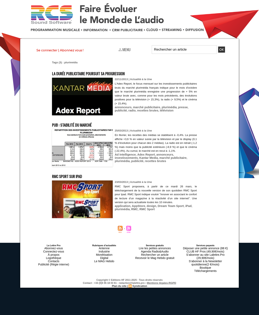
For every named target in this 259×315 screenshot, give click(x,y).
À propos (53, 252)
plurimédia (163, 107)
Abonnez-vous (54, 248)
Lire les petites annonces (154, 248)
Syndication (139, 276)
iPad (180, 205)
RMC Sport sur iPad (72, 175)
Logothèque (53, 255)
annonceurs (122, 107)
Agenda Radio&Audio (154, 250)
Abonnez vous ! (71, 50)
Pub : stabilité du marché (79, 124)
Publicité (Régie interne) (53, 260)
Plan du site (119, 276)
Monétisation (104, 252)
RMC (133, 208)
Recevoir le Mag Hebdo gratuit (155, 255)
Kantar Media (123, 161)
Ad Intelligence (124, 158)
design (147, 205)
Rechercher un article (155, 252)
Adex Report (142, 158)
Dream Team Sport (164, 205)
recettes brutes (132, 110)
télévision (149, 110)
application (122, 205)
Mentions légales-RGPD (161, 274)
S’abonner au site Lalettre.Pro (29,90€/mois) (205, 252)
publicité (187, 107)
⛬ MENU (125, 49)
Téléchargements (205, 262)
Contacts (53, 257)
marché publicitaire (143, 107)
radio (118, 110)
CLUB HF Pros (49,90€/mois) (205, 250)
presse (175, 107)
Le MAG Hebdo (104, 257)
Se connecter (46, 50)
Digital (104, 255)
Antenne (104, 248)
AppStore (136, 205)
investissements (178, 158)
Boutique (205, 260)
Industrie (104, 250)
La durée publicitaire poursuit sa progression (102, 73)
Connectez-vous (54, 250)
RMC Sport (144, 208)
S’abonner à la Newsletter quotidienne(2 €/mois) (205, 256)
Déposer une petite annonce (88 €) (205, 248)
